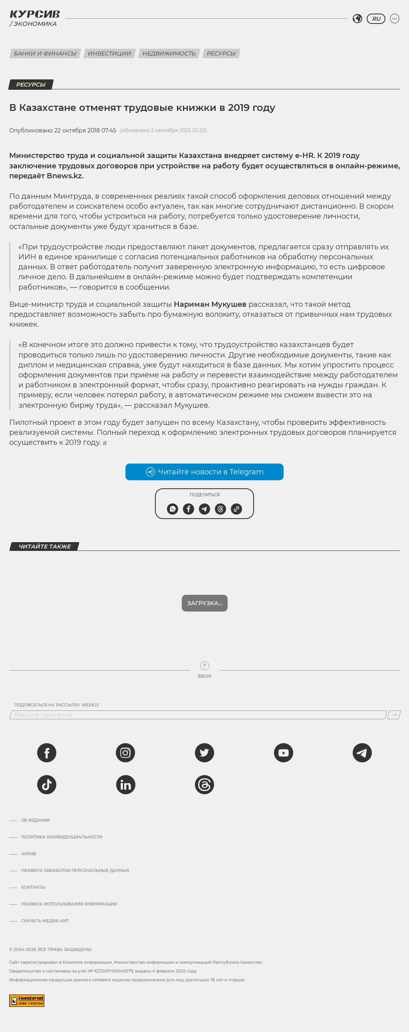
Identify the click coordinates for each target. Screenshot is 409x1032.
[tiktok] (46, 784)
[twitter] (204, 752)
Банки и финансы (45, 53)
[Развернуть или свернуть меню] (394, 19)
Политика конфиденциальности (61, 837)
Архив (28, 854)
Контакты (33, 887)
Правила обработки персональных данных (75, 870)
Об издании (35, 820)
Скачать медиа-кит (45, 921)
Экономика (34, 24)
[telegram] (362, 752)
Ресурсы (221, 53)
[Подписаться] (394, 714)
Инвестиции (109, 53)
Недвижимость (169, 53)
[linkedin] (125, 784)
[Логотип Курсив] (34, 14)
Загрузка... (204, 603)
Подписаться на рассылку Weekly (56, 705)
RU (376, 18)
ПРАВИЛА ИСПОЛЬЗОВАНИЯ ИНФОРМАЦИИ (69, 904)
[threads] (204, 784)
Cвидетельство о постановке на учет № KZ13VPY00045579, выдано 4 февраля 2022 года (103, 971)
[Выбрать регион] (357, 19)
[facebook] (46, 752)
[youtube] (283, 752)
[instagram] (125, 752)
